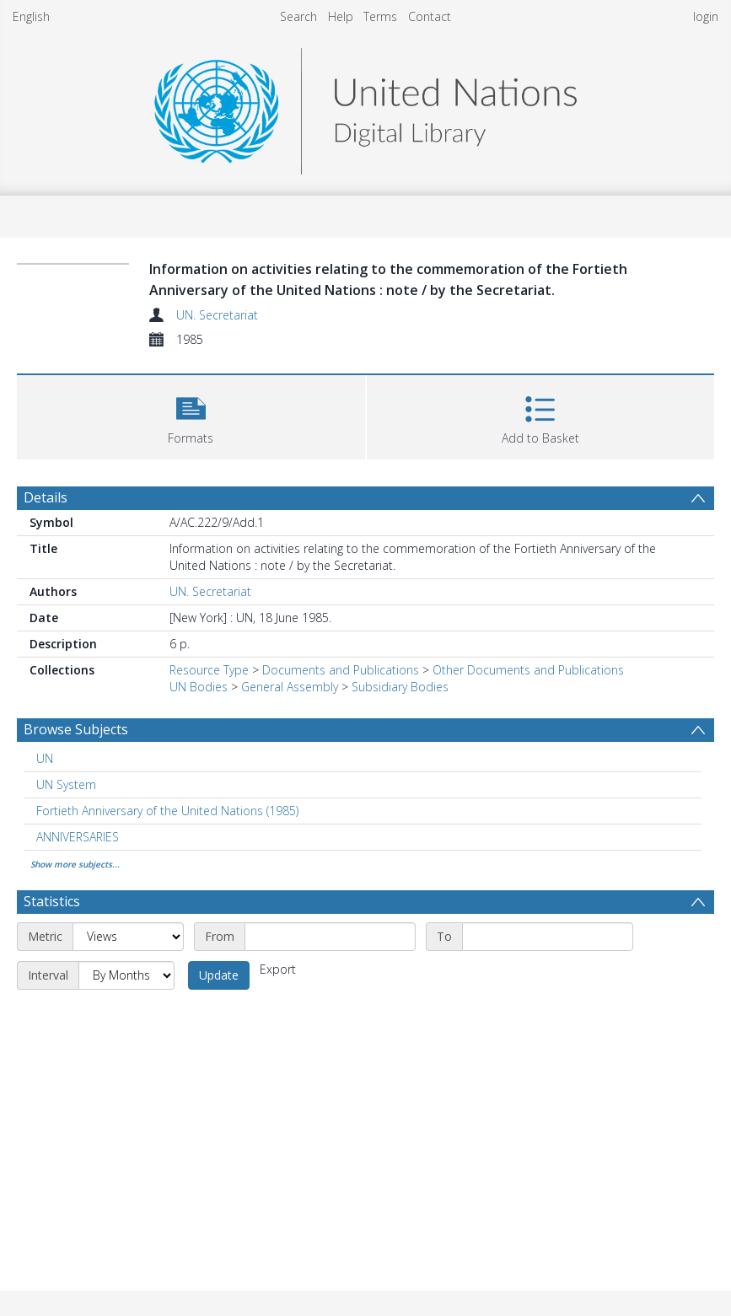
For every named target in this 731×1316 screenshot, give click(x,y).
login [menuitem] (705, 16)
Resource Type (209, 670)
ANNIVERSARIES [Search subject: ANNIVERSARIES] (77, 837)
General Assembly (289, 687)
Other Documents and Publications (528, 670)
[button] (191, 415)
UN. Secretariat (217, 315)
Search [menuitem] (298, 16)
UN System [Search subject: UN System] (66, 784)
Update (219, 975)
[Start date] (330, 936)
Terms (380, 16)
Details (45, 497)
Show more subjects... (75, 864)
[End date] (547, 936)
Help (340, 16)
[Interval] (126, 975)
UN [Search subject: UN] (44, 758)
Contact (429, 16)
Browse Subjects (76, 729)
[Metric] (128, 936)
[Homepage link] (365, 106)
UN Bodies (198, 687)
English (31, 16)
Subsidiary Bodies (400, 687)
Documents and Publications (340, 670)
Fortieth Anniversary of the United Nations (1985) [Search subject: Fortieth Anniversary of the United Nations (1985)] (167, 811)
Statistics (52, 901)
